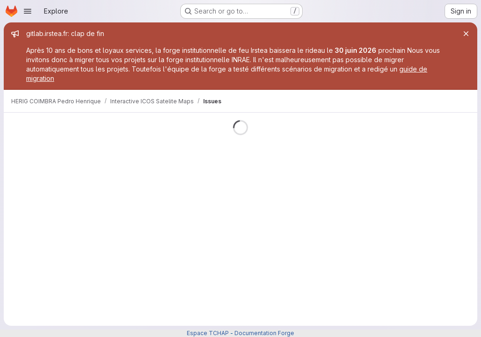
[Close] (466, 33)
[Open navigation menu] (27, 11)
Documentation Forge (264, 333)
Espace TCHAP (208, 333)
